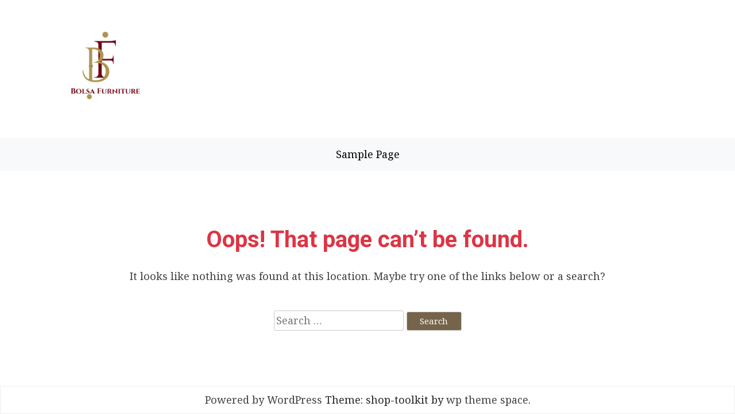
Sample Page (368, 154)
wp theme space (487, 400)
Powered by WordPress (263, 400)
